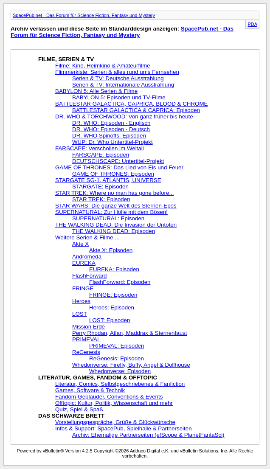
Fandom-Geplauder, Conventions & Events (109, 396)
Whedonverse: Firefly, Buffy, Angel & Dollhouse (131, 365)
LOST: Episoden (109, 320)
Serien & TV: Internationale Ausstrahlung (123, 84)
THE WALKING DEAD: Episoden (113, 231)
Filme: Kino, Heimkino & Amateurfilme (102, 65)
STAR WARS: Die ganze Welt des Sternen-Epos (116, 205)
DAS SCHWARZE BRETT (71, 416)
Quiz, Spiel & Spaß (79, 409)
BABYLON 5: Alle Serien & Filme (96, 91)
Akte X (80, 244)
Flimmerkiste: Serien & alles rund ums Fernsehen (117, 72)
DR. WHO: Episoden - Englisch (111, 123)
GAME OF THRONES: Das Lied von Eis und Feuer (119, 167)
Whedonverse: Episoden (120, 371)
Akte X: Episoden (110, 250)
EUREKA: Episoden (114, 269)
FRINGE (82, 288)
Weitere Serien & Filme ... (87, 237)
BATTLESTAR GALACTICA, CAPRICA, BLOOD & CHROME (131, 104)
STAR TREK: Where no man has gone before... (114, 193)
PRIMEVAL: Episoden (116, 346)
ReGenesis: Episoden (116, 358)
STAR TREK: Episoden (101, 199)
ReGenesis (86, 352)
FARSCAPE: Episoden (100, 155)
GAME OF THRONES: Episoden (113, 174)
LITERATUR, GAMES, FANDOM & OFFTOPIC (97, 377)
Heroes (81, 301)
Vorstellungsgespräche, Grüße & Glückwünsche (115, 422)
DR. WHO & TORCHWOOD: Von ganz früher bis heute (124, 116)
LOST (79, 314)
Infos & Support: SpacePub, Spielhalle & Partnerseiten (123, 428)
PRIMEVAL (86, 339)
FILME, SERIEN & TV (66, 59)
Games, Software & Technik (90, 390)
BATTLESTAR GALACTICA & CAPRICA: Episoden (136, 110)
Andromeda (86, 256)
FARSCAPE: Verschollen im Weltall (99, 148)
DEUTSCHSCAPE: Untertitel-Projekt (118, 161)
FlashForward (89, 275)
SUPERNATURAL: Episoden (108, 218)
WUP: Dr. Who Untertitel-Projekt (112, 142)
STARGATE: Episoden (100, 186)
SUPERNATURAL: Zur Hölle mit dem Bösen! (111, 212)
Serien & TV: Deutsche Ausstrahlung (118, 78)
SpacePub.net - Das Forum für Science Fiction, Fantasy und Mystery (84, 15)
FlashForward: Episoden (119, 282)
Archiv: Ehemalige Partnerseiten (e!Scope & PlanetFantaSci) (148, 435)
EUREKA (84, 263)
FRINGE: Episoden (113, 295)
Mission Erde (88, 326)
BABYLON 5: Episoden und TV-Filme (119, 97)
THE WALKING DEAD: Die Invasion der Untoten (116, 225)
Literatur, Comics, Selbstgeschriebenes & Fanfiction (120, 384)
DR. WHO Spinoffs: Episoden (109, 135)
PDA (252, 24)
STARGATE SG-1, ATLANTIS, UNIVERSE (108, 180)
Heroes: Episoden (111, 307)
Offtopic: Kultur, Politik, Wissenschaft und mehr (114, 403)
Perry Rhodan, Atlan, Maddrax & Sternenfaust (129, 333)
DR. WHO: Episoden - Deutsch (111, 129)
